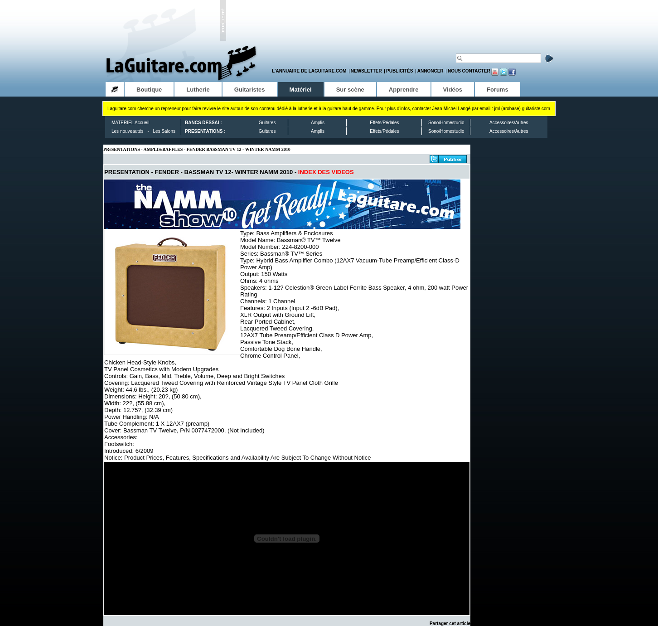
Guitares (267, 122)
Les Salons (164, 131)
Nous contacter (469, 70)
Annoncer (430, 70)
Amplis (317, 122)
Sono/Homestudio (446, 122)
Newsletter (366, 70)
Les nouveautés (127, 131)
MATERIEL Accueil (130, 122)
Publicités (399, 70)
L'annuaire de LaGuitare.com (309, 70)
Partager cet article (450, 623)
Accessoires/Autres (508, 122)
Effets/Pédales (384, 122)
